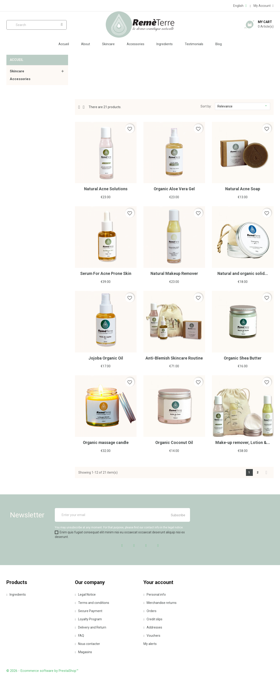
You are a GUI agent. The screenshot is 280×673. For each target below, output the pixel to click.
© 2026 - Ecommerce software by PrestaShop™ (42, 670)
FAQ (79, 635)
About (85, 44)
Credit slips (152, 618)
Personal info (154, 594)
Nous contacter (87, 643)
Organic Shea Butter (243, 357)
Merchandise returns (160, 602)
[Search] (36, 25)
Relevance (242, 106)
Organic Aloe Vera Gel (174, 188)
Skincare (108, 44)
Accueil (63, 44)
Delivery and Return (90, 627)
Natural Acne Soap (242, 188)
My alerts (150, 643)
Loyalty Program (88, 618)
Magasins (83, 651)
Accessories (135, 44)
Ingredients (164, 44)
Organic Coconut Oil (174, 442)
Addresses (152, 627)
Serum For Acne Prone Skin (106, 273)
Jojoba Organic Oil (105, 357)
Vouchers (151, 635)
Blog (218, 44)
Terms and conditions (92, 602)
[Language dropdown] (239, 5)
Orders (149, 610)
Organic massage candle (105, 442)
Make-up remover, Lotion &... (242, 442)
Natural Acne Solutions (106, 188)
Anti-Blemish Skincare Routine (174, 357)
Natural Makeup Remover (174, 273)
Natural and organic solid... (242, 273)
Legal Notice (85, 594)
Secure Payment (88, 610)
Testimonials (194, 44)
